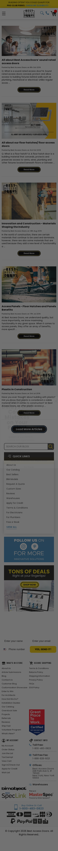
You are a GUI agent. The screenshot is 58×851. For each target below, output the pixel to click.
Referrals (6, 718)
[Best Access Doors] (29, 14)
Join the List (7, 753)
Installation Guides (11, 702)
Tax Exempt (7, 757)
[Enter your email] (43, 641)
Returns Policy (36, 672)
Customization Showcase (14, 687)
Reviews (10, 493)
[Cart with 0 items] (53, 13)
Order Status (8, 749)
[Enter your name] (15, 641)
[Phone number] (17, 649)
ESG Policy (34, 687)
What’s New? (8, 733)
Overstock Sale (9, 710)
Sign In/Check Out (11, 764)
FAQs (31, 683)
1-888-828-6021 (41, 758)
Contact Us (7, 679)
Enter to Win (7, 691)
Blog (4, 676)
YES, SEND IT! (43, 649)
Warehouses (13, 498)
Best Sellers (12, 474)
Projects (6, 714)
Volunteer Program (11, 729)
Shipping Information (39, 676)
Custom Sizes (13, 488)
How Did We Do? (10, 699)
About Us (11, 464)
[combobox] (4, 649)
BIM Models (12, 479)
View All (11, 527)
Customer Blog (9, 683)
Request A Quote (15, 483)
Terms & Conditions (17, 507)
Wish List (6, 772)
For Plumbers (13, 517)
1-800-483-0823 (47, 13)
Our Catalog (13, 469)
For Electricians (14, 512)
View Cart (6, 761)
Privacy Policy (36, 679)
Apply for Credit (14, 503)
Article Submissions (11, 672)
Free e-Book (12, 522)
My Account (7, 745)
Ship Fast (6, 725)
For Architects (8, 695)
